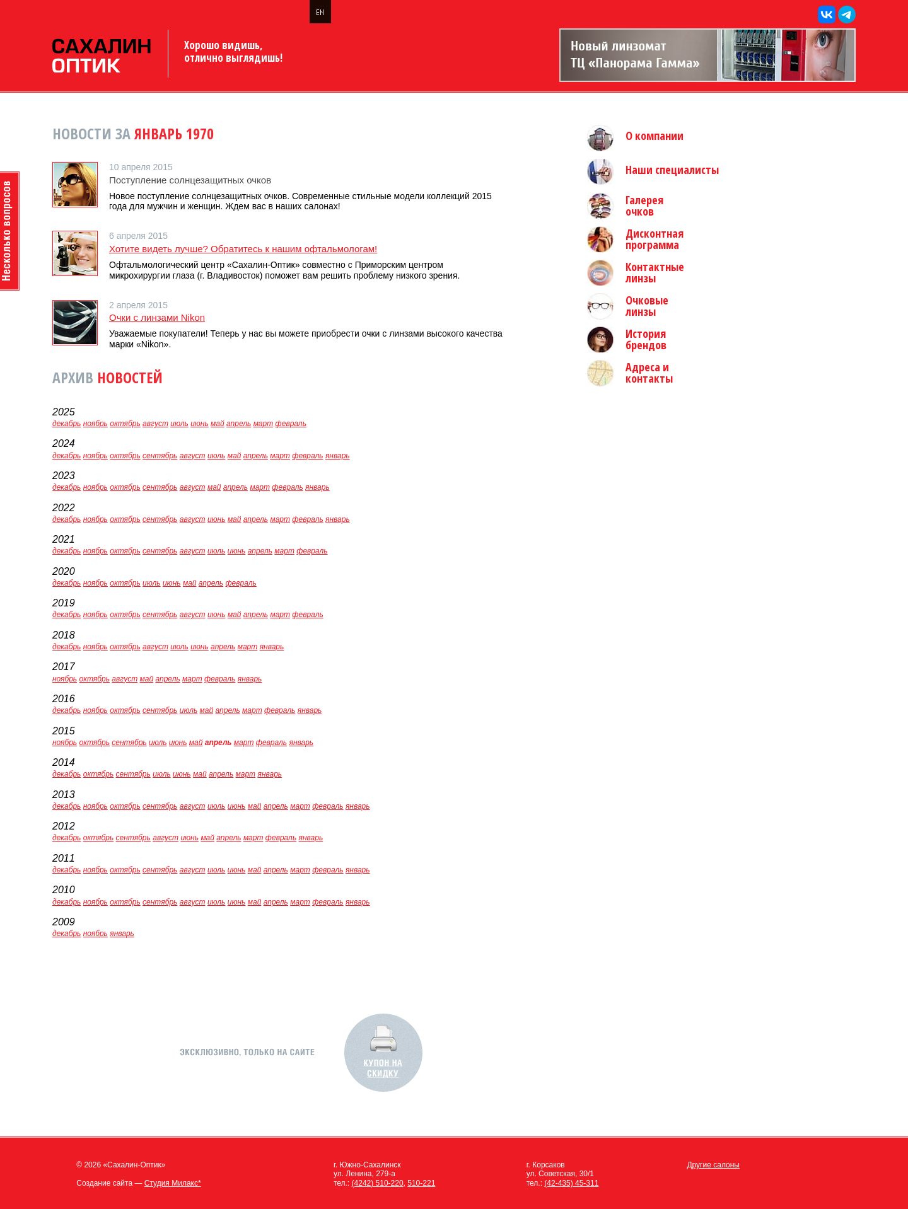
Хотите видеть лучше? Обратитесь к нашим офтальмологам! (243, 248)
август (155, 423)
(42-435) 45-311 (571, 1183)
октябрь (125, 423)
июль (179, 423)
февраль (291, 423)
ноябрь (95, 423)
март (263, 423)
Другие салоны (713, 1164)
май (217, 423)
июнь (199, 423)
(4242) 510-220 (378, 1183)
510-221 (421, 1183)
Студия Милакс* (172, 1183)
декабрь (66, 423)
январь (337, 455)
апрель (238, 423)
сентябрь (160, 455)
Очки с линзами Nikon (157, 317)
